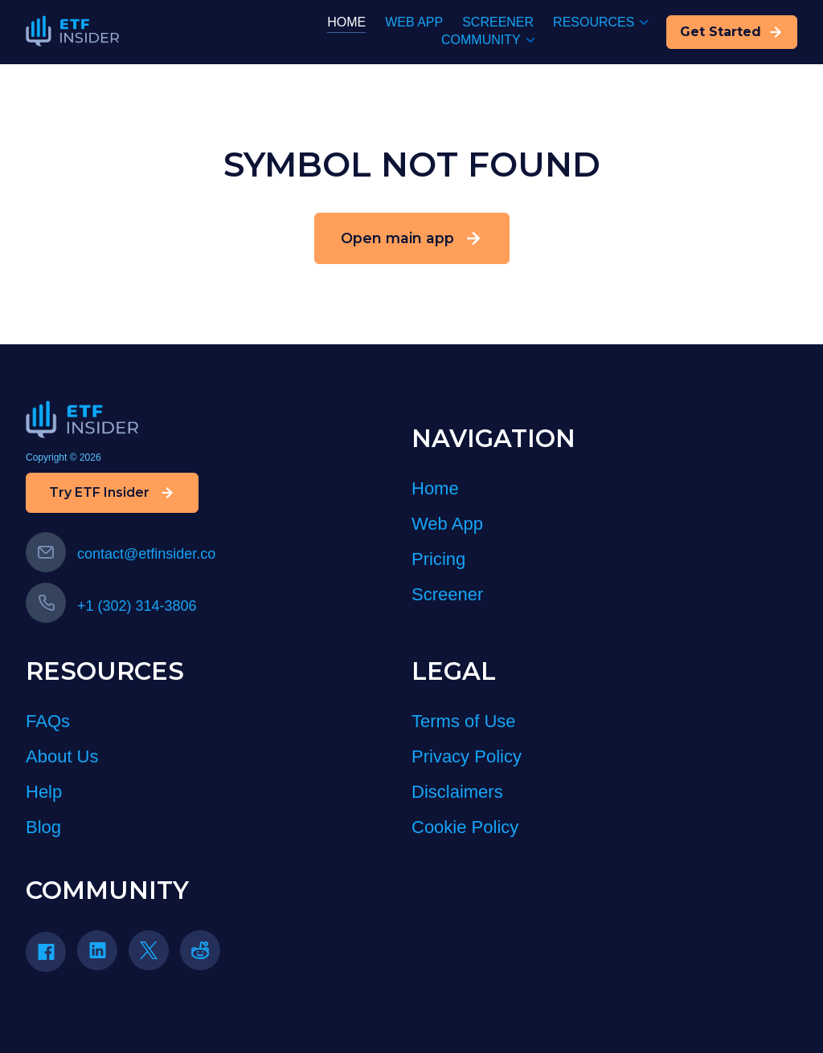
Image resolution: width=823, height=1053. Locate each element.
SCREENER (498, 22)
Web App (447, 524)
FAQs (48, 721)
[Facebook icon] (46, 952)
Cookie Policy (465, 827)
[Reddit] (205, 955)
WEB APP (414, 22)
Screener (447, 594)
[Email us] (46, 552)
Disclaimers (457, 792)
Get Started (732, 32)
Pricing (438, 559)
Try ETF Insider (112, 493)
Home (435, 488)
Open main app (412, 238)
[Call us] (46, 603)
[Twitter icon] (149, 950)
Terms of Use (464, 721)
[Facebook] (51, 957)
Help (44, 792)
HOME (346, 22)
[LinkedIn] (103, 955)
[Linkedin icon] (97, 950)
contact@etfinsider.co (120, 554)
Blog (43, 827)
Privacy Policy (467, 756)
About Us (62, 756)
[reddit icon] (200, 950)
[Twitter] (154, 955)
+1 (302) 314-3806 (111, 606)
